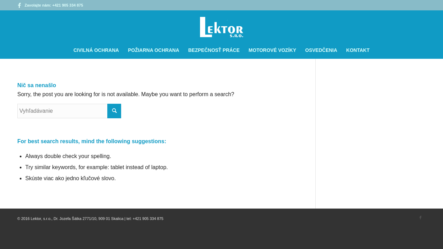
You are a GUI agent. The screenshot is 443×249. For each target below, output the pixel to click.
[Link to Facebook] (19, 5)
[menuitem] (96, 50)
